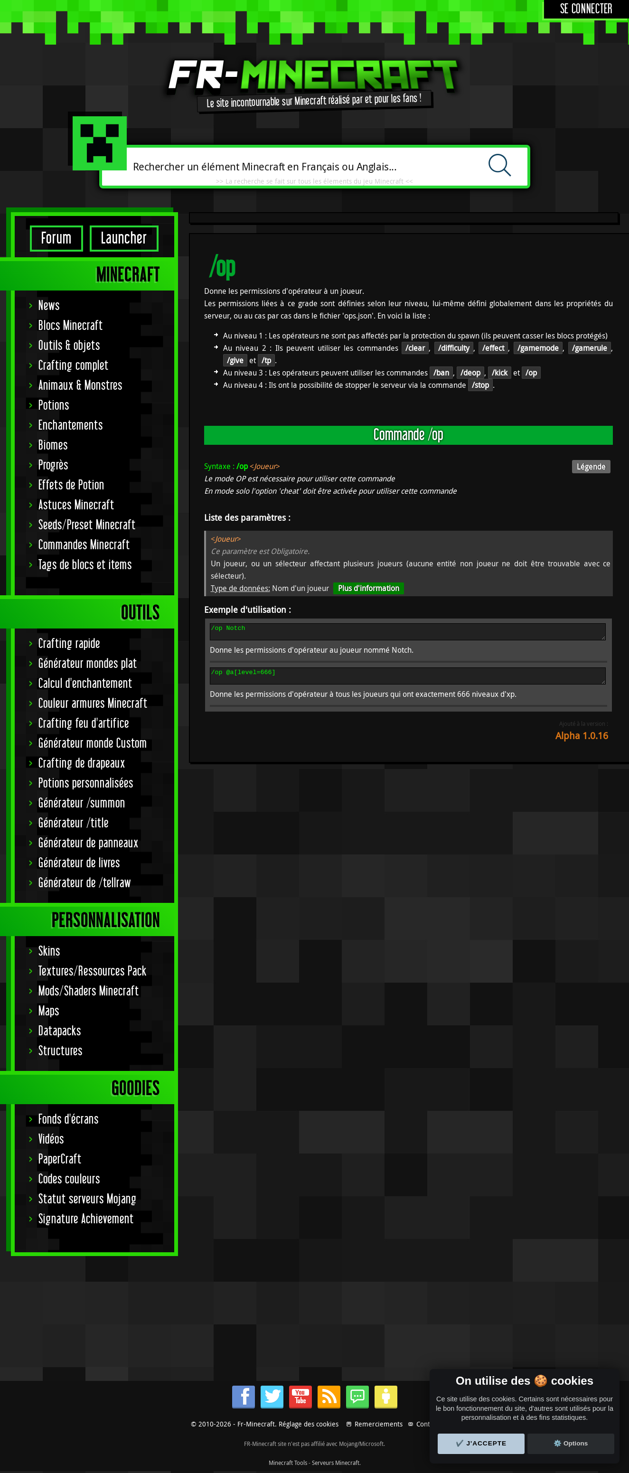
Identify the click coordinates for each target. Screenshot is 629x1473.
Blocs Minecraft (70, 326)
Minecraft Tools (288, 1462)
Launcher (124, 238)
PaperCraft (60, 1159)
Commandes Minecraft (84, 545)
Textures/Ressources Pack (92, 971)
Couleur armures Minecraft (93, 704)
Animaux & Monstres (80, 386)
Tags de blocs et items (85, 565)
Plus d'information (368, 588)
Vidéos (51, 1139)
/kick (499, 372)
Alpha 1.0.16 (581, 741)
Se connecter (586, 9)
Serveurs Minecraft (335, 1462)
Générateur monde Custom (92, 744)
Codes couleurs (69, 1179)
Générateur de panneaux (88, 843)
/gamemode (538, 348)
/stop (480, 385)
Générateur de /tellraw (84, 883)
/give (235, 360)
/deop (470, 372)
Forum (56, 238)
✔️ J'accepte (481, 1443)
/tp (266, 360)
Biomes (53, 445)
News (49, 306)
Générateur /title (73, 823)
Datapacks (59, 1031)
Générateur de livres (79, 863)
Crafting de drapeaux (81, 763)
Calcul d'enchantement (85, 684)
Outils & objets (69, 346)
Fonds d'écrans (68, 1119)
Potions (53, 406)
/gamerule (589, 348)
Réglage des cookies (308, 1423)
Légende (591, 466)
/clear (415, 348)
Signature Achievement (86, 1219)
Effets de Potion (71, 485)
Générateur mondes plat (87, 664)
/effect (493, 348)
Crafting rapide (69, 644)
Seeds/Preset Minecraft (87, 525)
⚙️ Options (571, 1443)
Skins (49, 951)
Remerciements (379, 1423)
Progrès (53, 465)
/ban (441, 372)
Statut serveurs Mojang (87, 1199)
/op (531, 372)
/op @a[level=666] (408, 680)
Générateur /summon (81, 803)
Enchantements (70, 425)
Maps (48, 1011)
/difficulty (453, 348)
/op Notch (408, 633)
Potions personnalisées (85, 783)
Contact (427, 1423)
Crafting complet (73, 366)
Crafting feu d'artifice (83, 724)
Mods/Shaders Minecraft (88, 991)
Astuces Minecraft (76, 505)
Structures (60, 1051)
